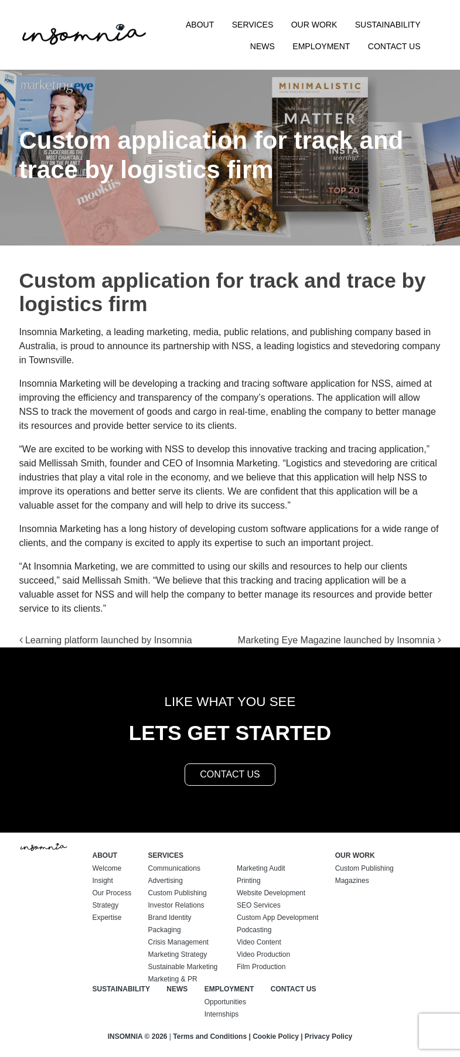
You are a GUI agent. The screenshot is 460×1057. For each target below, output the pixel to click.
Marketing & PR (172, 979)
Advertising (165, 881)
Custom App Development (277, 917)
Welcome (107, 868)
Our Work (314, 24)
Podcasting (254, 930)
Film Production (261, 967)
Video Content (259, 942)
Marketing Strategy (177, 954)
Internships (222, 1014)
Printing (249, 881)
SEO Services (259, 905)
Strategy (106, 905)
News (262, 46)
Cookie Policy (276, 1036)
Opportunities (225, 1002)
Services (253, 24)
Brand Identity (170, 917)
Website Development (271, 893)
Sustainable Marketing (183, 967)
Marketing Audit (261, 868)
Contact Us (394, 46)
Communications (174, 868)
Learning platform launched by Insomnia (105, 640)
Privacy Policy (328, 1036)
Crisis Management (178, 942)
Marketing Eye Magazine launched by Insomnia (339, 640)
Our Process (112, 893)
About (200, 24)
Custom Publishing (177, 893)
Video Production (263, 954)
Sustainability (388, 24)
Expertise (107, 917)
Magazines (352, 881)
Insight (103, 881)
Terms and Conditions (210, 1036)
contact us (230, 774)
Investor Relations (176, 905)
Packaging (164, 930)
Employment (321, 46)
